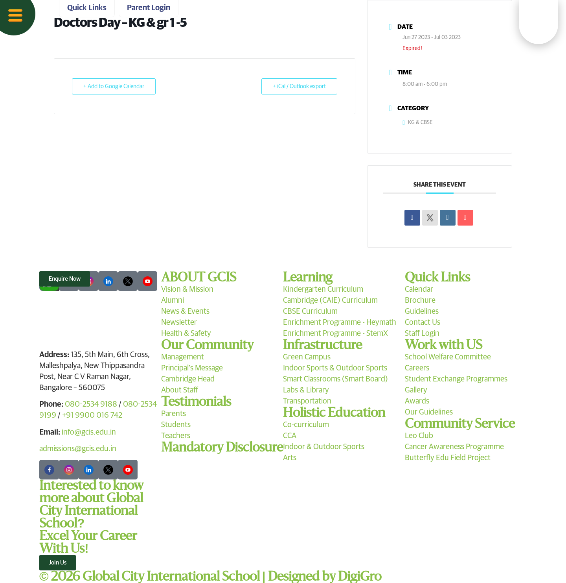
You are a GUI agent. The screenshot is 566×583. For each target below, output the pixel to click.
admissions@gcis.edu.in (77, 449)
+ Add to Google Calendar (113, 86)
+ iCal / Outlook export (299, 86)
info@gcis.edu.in (89, 432)
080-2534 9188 (91, 404)
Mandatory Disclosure (222, 447)
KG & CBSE (417, 122)
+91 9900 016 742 (92, 415)
